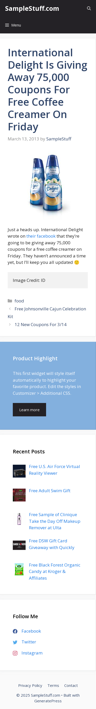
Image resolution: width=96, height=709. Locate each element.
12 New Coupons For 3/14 (41, 324)
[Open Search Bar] (89, 8)
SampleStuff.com (32, 8)
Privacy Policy (30, 685)
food (19, 301)
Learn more (29, 409)
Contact (71, 685)
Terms (53, 685)
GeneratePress (48, 700)
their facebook (41, 236)
